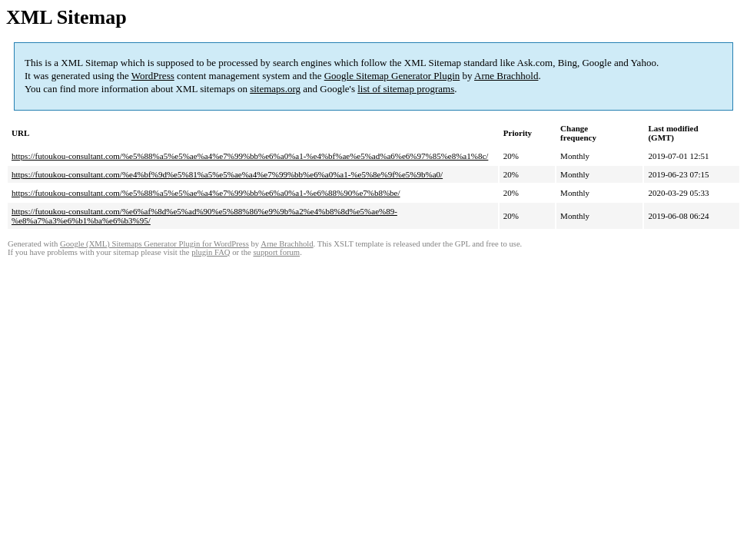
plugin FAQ (210, 252)
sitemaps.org (275, 88)
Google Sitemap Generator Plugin (392, 75)
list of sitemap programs (405, 88)
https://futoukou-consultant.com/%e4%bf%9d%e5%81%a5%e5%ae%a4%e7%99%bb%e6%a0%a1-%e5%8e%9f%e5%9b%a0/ (227, 174)
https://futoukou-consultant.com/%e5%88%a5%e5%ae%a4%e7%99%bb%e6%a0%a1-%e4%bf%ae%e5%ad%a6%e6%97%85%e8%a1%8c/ (250, 156)
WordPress (152, 75)
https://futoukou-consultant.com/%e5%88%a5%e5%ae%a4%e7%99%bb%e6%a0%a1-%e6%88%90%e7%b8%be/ (206, 192)
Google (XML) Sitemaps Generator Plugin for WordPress (154, 244)
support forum (276, 252)
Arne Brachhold (506, 75)
